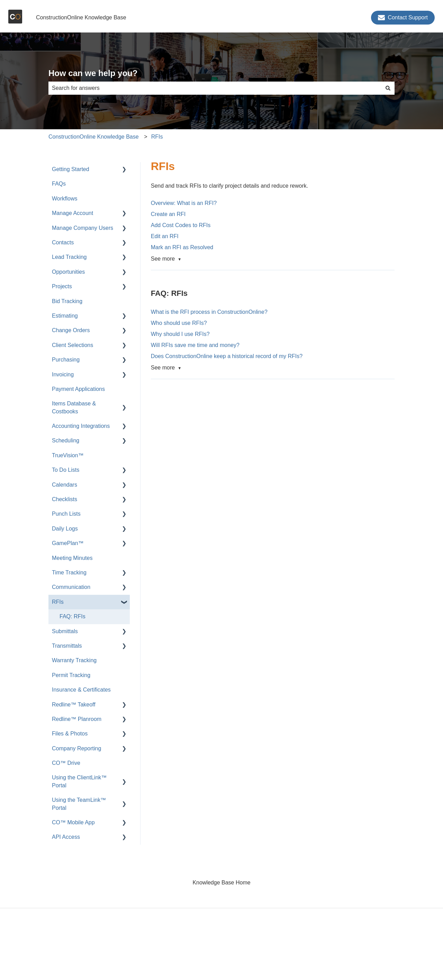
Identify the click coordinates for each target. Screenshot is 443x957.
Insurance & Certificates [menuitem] (81, 690)
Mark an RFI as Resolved (182, 247)
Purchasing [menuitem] (66, 360)
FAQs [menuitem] (59, 184)
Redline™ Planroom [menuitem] (76, 719)
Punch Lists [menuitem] (66, 514)
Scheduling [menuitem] (65, 440)
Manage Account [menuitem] (72, 213)
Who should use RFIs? (179, 323)
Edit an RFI (165, 236)
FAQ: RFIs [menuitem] (72, 616)
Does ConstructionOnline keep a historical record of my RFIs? (226, 356)
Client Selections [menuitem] (72, 345)
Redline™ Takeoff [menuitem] (74, 704)
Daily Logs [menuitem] (65, 529)
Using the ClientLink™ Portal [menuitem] (79, 781)
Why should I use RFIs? (180, 334)
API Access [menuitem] (66, 837)
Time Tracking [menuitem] (69, 572)
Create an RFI (168, 214)
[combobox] (214, 88)
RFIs (157, 137)
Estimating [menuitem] (65, 316)
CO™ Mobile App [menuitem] (73, 822)
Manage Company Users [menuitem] (82, 228)
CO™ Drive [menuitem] (66, 763)
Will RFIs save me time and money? (195, 345)
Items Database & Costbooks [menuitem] (74, 407)
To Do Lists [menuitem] (65, 470)
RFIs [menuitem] (58, 602)
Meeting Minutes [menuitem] (72, 558)
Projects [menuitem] (62, 286)
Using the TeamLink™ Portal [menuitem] (79, 803)
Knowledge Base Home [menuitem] (221, 882)
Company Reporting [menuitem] (76, 748)
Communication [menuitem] (71, 587)
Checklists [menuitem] (64, 499)
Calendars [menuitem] (64, 485)
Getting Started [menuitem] (70, 169)
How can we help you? (92, 73)
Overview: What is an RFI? (184, 203)
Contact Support (403, 17)
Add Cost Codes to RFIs (181, 225)
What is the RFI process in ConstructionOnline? (209, 312)
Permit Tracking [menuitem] (71, 675)
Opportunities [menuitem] (68, 272)
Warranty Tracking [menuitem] (74, 660)
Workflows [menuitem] (65, 198)
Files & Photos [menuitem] (70, 733)
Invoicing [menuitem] (63, 374)
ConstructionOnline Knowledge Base (81, 17)
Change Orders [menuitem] (71, 330)
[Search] (388, 88)
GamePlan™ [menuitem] (68, 543)
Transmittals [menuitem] (67, 646)
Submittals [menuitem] (65, 631)
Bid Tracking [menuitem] (67, 301)
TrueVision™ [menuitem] (68, 455)
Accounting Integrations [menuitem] (81, 426)
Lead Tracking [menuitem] (69, 257)
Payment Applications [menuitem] (78, 389)
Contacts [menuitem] (63, 242)
